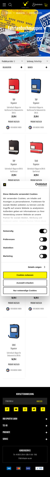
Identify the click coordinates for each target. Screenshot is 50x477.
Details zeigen (34, 267)
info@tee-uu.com (27, 458)
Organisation (20, 13)
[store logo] (25, 4)
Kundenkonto (39, 4)
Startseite (8, 13)
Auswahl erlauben (24, 283)
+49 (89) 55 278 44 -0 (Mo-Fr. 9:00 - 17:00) (26, 454)
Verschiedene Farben (15, 127)
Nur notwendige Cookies (25, 290)
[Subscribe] (41, 401)
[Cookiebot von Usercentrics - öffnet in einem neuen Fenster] (35, 184)
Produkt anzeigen (13, 121)
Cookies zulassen (25, 275)
